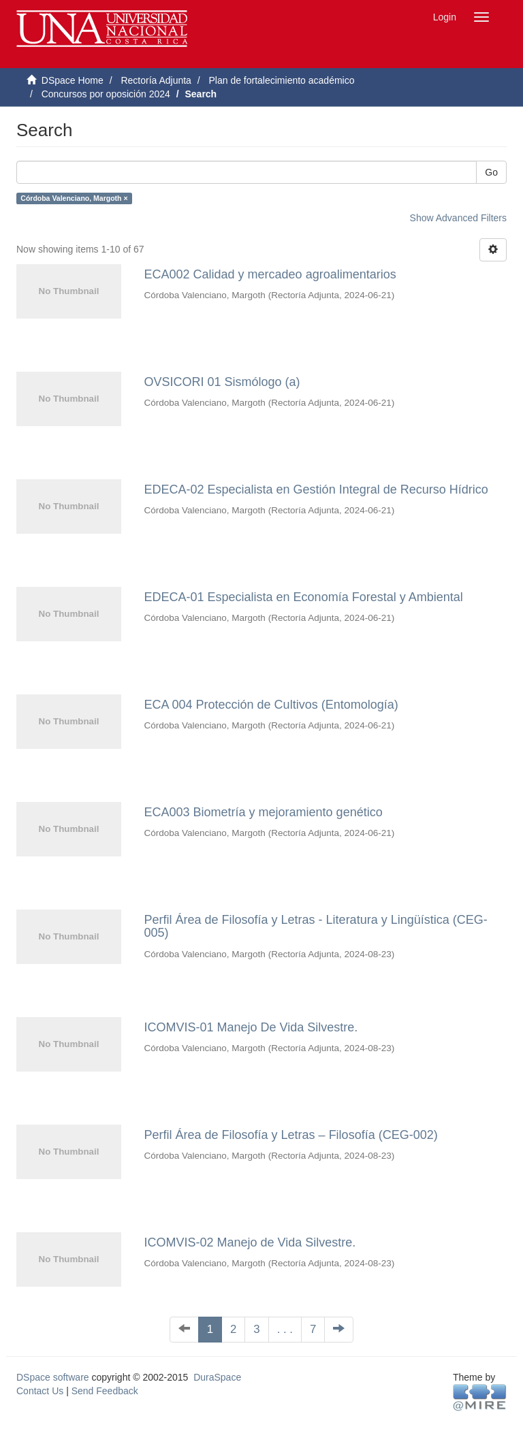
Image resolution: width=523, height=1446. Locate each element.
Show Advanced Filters (458, 217)
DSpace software (52, 1377)
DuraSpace (217, 1377)
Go (491, 172)
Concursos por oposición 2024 (106, 94)
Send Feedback (105, 1390)
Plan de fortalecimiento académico (281, 80)
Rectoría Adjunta (156, 80)
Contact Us (39, 1390)
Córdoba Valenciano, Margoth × (73, 198)
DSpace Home (73, 80)
